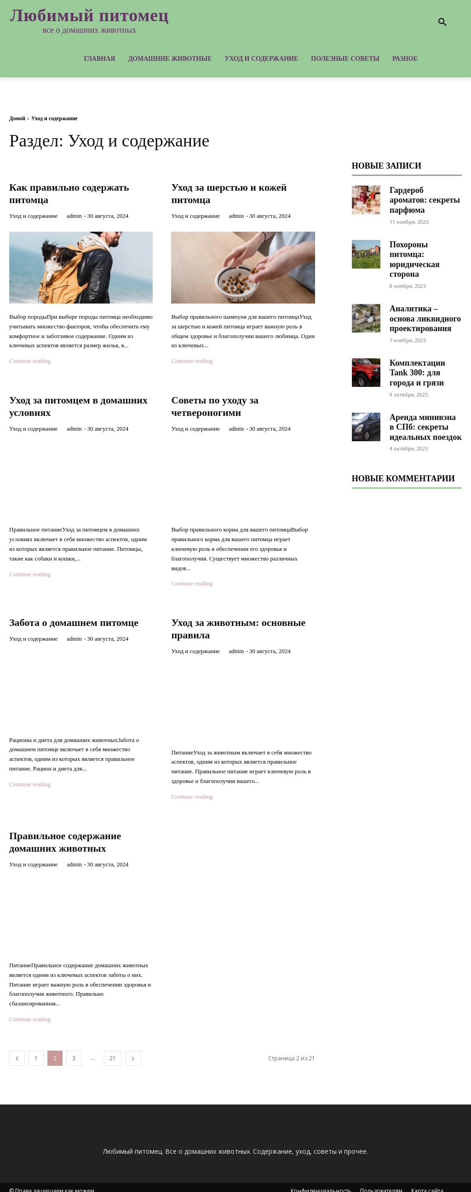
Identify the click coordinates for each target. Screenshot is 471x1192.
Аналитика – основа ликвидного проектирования (425, 297)
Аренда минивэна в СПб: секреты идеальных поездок (424, 402)
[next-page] (133, 1050)
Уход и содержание (33, 213)
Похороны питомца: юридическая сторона (425, 244)
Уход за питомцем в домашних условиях (67, 403)
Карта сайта (427, 1183)
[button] (442, 22)
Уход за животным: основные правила (227, 624)
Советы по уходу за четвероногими (226, 403)
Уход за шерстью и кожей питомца (225, 192)
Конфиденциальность (321, 1183)
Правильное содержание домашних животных (80, 835)
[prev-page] (17, 1050)
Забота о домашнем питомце (65, 624)
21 (112, 1051)
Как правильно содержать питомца (65, 192)
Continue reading (30, 359)
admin (74, 213)
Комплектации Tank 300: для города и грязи (425, 349)
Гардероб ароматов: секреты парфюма (424, 195)
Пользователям (381, 1183)
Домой (17, 118)
